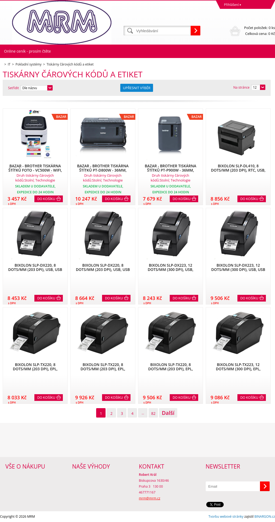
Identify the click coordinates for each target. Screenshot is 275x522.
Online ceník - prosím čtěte (27, 51)
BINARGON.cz (264, 516)
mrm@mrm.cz (149, 498)
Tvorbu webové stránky (225, 516)
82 (153, 413)
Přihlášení (231, 4)
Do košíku (46, 199)
